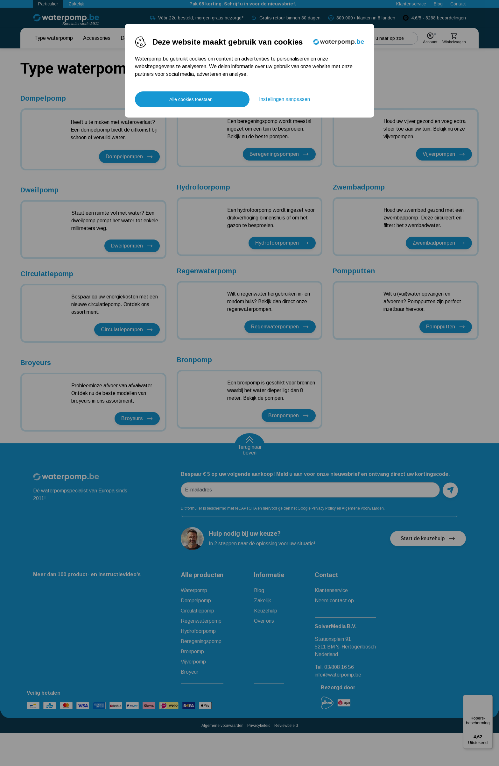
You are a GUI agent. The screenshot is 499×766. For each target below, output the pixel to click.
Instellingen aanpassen (284, 99)
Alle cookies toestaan (191, 99)
